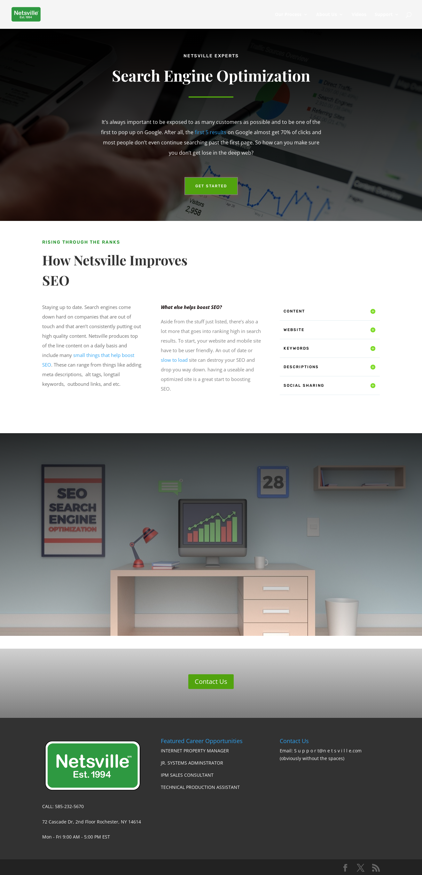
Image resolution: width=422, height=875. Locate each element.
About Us (326, 14)
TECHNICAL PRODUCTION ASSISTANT (200, 787)
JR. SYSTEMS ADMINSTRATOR (192, 763)
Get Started (211, 186)
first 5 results (210, 132)
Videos (359, 14)
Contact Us (211, 681)
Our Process (288, 14)
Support (384, 14)
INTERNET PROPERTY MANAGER (195, 751)
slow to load (174, 360)
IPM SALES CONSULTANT (187, 775)
